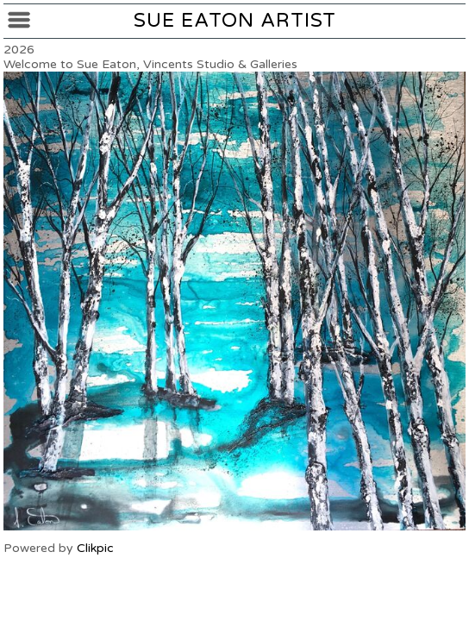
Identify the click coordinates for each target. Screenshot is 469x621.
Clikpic (95, 548)
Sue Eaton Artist (235, 20)
